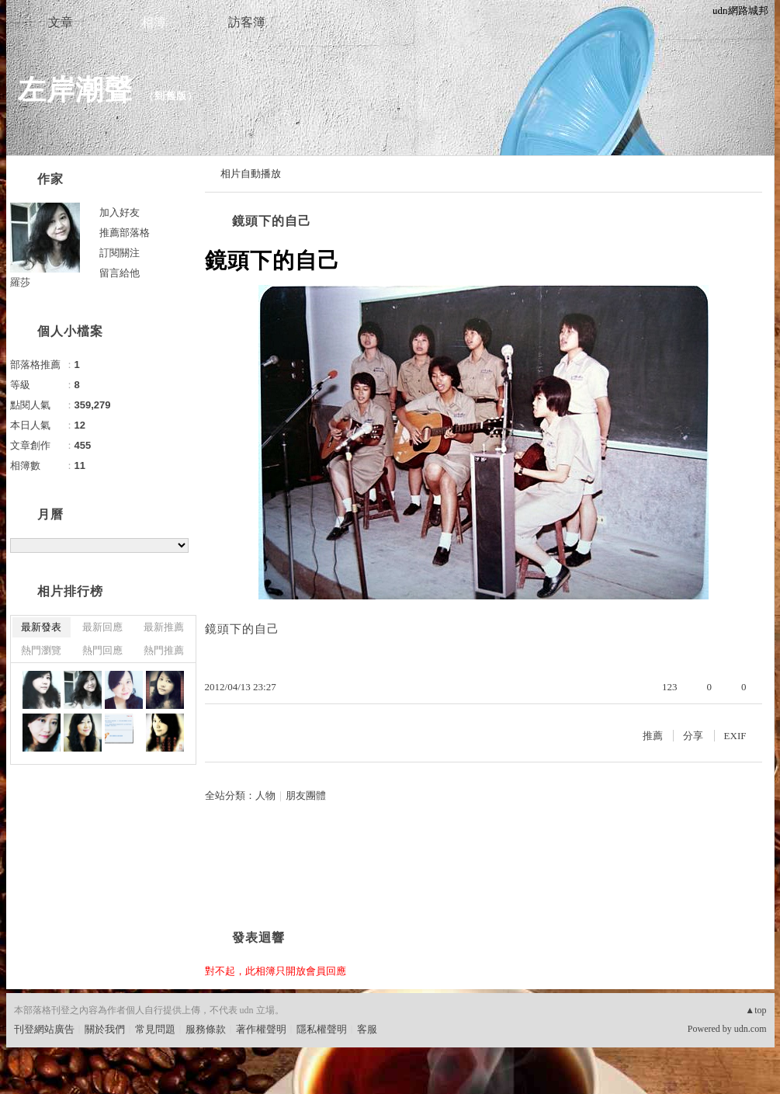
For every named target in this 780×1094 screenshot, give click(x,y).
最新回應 (102, 627)
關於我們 (105, 1029)
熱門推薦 (164, 650)
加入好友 (119, 212)
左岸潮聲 (75, 90)
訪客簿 (246, 22)
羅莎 (20, 282)
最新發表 (41, 627)
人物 (265, 795)
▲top (755, 1010)
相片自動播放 (250, 173)
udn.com (750, 1028)
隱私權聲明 (321, 1029)
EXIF (735, 735)
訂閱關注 (119, 253)
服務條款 (205, 1029)
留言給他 (119, 273)
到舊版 (170, 96)
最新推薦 (164, 627)
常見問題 (155, 1029)
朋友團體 (306, 795)
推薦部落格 (124, 232)
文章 (60, 22)
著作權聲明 (261, 1029)
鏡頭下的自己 (271, 220)
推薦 (653, 735)
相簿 (153, 22)
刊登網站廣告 (44, 1029)
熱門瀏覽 (41, 650)
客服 (367, 1029)
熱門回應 (102, 650)
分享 (693, 735)
